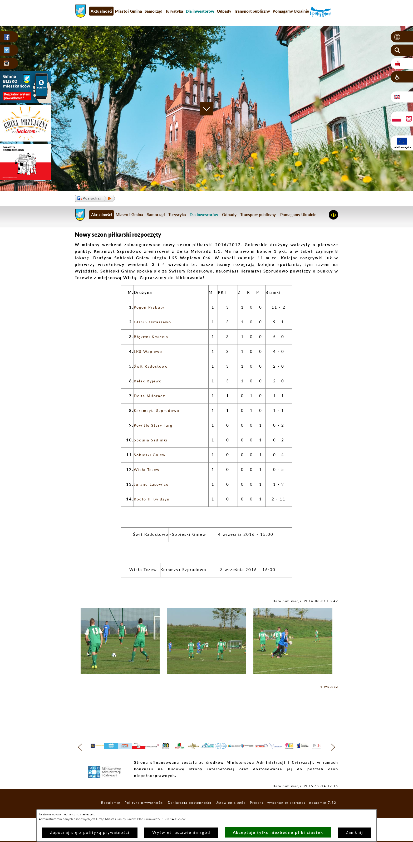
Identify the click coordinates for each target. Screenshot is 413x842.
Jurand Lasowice (152, 484)
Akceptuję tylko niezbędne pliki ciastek (278, 832)
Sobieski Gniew (151, 455)
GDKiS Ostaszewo (153, 322)
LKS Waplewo (149, 352)
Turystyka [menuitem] (174, 11)
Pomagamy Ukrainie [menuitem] (291, 11)
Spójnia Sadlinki (151, 440)
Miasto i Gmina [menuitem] (128, 11)
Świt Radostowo (151, 366)
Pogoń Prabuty (150, 307)
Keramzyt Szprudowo (157, 411)
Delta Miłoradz (150, 396)
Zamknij (354, 833)
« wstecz (328, 687)
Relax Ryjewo (149, 381)
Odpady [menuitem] (224, 11)
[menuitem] (199, 11)
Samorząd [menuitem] (154, 11)
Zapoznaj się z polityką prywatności (90, 833)
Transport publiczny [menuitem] (252, 11)
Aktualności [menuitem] (101, 11)
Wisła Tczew (147, 470)
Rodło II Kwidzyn (153, 499)
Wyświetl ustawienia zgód (181, 833)
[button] (401, 37)
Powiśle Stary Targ (154, 425)
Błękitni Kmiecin (152, 337)
